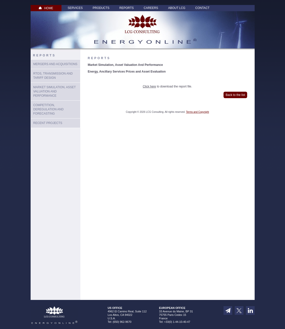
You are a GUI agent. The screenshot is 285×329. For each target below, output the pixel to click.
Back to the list (235, 95)
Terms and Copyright (197, 112)
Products (101, 8)
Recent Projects (47, 123)
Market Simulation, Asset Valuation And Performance (54, 91)
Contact (202, 8)
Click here (149, 86)
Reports (126, 8)
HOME (46, 8)
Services (75, 8)
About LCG (176, 8)
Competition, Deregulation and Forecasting (48, 109)
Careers (151, 8)
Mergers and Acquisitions (55, 64)
